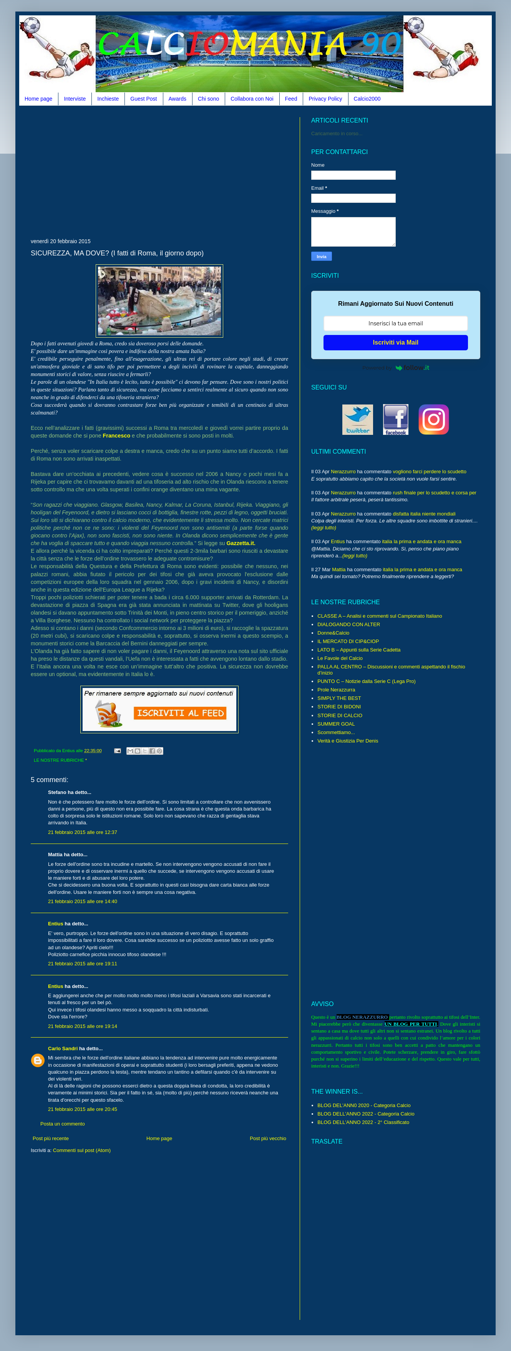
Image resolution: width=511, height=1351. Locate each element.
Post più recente (51, 1138)
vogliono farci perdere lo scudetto (429, 471)
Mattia (338, 569)
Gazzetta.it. (240, 543)
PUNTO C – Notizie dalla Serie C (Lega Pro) (366, 681)
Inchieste (108, 99)
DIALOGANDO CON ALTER (348, 624)
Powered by (395, 368)
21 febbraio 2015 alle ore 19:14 (82, 1026)
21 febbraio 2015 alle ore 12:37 (82, 832)
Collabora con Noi (252, 99)
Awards (177, 99)
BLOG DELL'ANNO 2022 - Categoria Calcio (365, 1114)
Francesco (117, 436)
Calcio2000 (367, 99)
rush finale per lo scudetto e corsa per (434, 493)
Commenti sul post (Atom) (82, 1150)
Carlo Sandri (63, 1048)
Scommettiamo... (336, 732)
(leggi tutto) (323, 527)
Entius (55, 924)
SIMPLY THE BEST (339, 698)
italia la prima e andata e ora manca (421, 541)
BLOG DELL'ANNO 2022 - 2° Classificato (363, 1122)
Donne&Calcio (333, 633)
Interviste (75, 99)
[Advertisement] (121, 171)
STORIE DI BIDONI (339, 706)
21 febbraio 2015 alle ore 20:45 (82, 1109)
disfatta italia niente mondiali (424, 514)
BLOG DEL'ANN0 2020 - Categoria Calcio (363, 1105)
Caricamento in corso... (337, 133)
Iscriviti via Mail (395, 342)
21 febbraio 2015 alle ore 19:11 (82, 963)
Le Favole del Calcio (340, 658)
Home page (38, 99)
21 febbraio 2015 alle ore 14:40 (82, 901)
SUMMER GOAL (336, 724)
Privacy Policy (325, 99)
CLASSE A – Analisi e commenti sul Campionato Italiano (379, 616)
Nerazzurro (343, 471)
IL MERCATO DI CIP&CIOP (348, 641)
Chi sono (208, 99)
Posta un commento (62, 1124)
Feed (291, 99)
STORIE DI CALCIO (339, 715)
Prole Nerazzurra (336, 690)
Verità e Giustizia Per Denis (347, 741)
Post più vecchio (268, 1138)
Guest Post (143, 99)
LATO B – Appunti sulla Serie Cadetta (358, 650)
